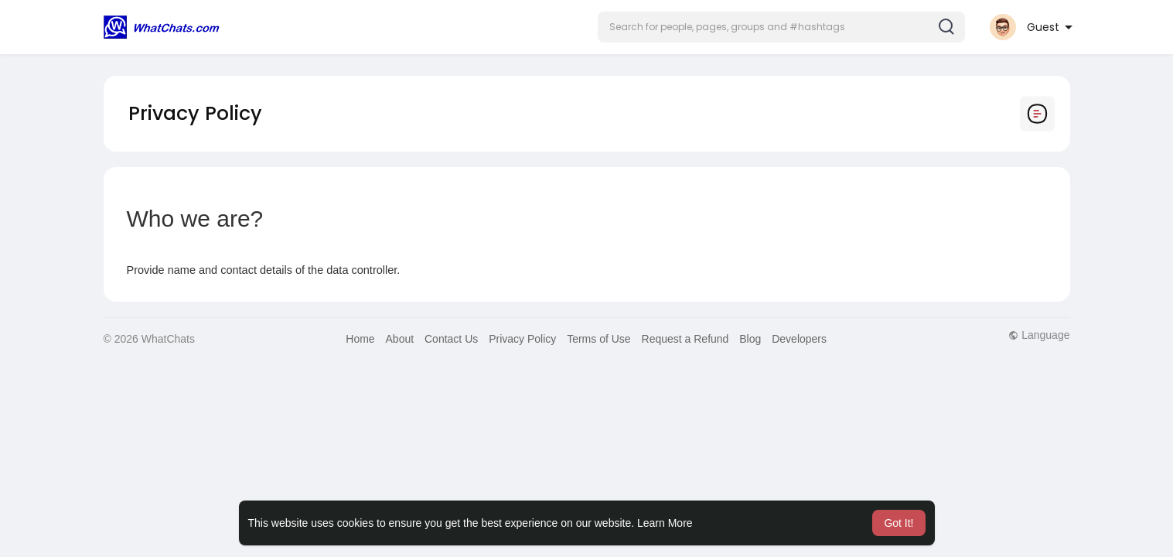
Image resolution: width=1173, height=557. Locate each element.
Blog (750, 339)
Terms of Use (598, 339)
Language (1038, 335)
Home (360, 339)
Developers (799, 339)
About (400, 339)
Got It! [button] (898, 523)
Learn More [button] (665, 523)
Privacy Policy (522, 339)
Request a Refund (685, 339)
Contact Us (451, 339)
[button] (781, 27)
